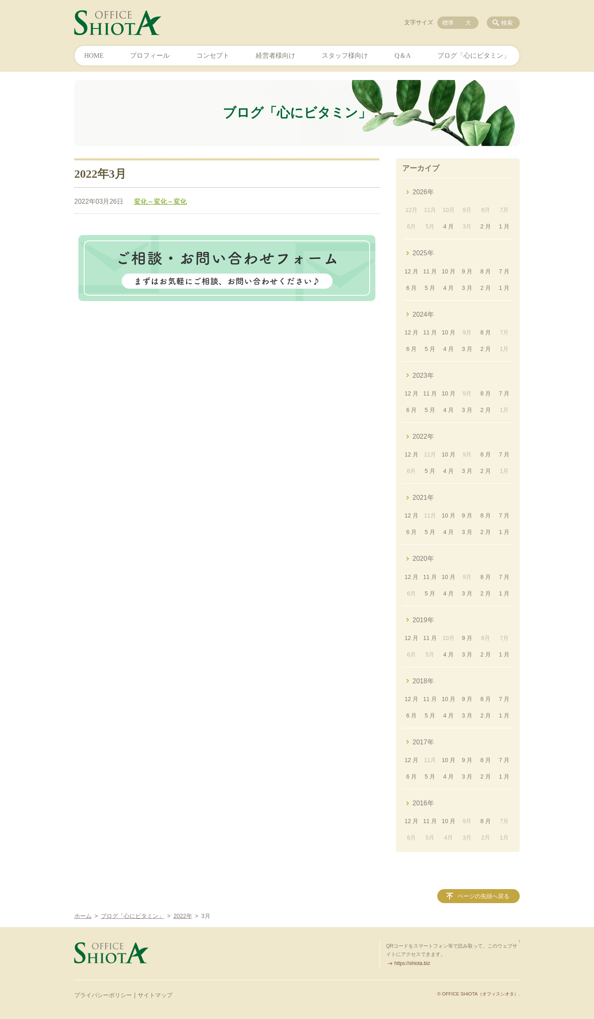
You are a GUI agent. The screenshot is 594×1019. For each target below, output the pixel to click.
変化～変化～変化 (160, 201)
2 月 (486, 226)
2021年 (423, 497)
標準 (448, 22)
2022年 (423, 436)
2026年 (423, 191)
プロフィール (150, 55)
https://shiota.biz (412, 963)
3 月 (467, 288)
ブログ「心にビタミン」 (473, 55)
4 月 (448, 226)
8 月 (486, 271)
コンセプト (212, 55)
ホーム (83, 916)
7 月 (504, 271)
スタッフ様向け (345, 55)
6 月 (411, 288)
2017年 (423, 742)
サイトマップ (155, 995)
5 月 (430, 288)
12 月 (411, 271)
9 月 (467, 271)
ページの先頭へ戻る (483, 896)
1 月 (504, 226)
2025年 (423, 253)
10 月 (448, 271)
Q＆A (403, 55)
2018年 (423, 681)
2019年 (423, 620)
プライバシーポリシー (103, 995)
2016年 (423, 803)
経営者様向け (275, 55)
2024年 (423, 314)
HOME (94, 55)
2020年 (423, 558)
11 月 (430, 271)
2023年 (423, 375)
